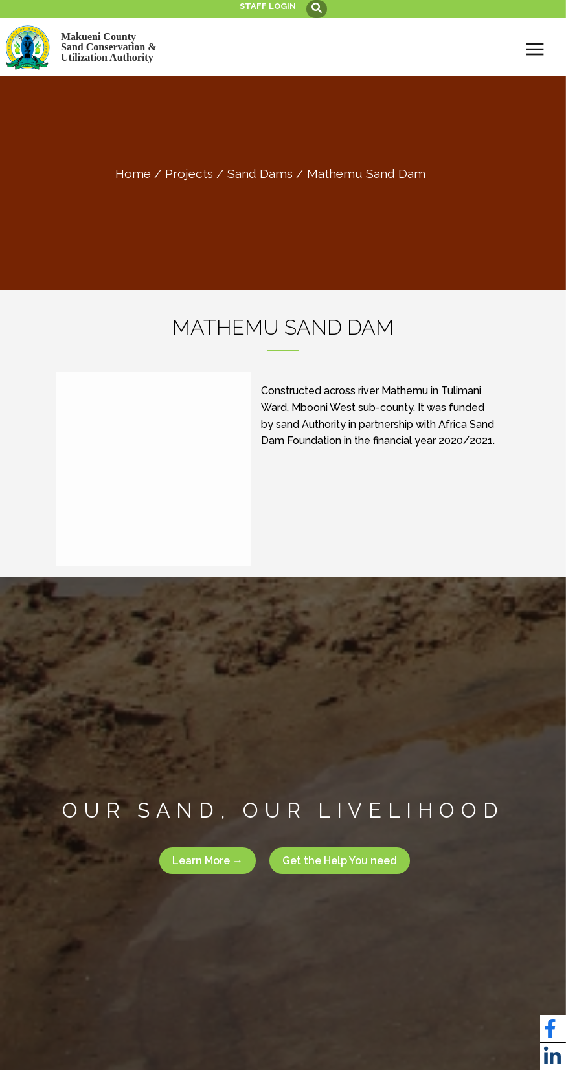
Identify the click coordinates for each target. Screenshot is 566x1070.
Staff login (268, 6)
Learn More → (207, 860)
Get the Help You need (339, 860)
